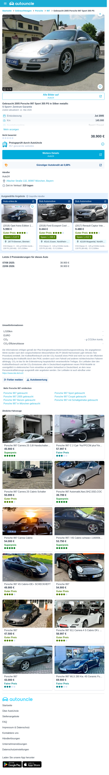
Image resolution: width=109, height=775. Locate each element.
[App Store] (32, 764)
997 (48, 11)
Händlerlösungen (11, 738)
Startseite (7, 11)
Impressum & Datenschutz (16, 727)
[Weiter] (101, 53)
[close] (100, 14)
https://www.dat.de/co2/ (12, 373)
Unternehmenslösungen (14, 744)
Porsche (39, 11)
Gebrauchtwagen (23, 11)
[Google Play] (12, 764)
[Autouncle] (17, 699)
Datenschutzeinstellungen (15, 749)
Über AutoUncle (10, 711)
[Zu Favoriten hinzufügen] (100, 86)
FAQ (4, 722)
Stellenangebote (10, 716)
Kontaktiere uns (10, 733)
